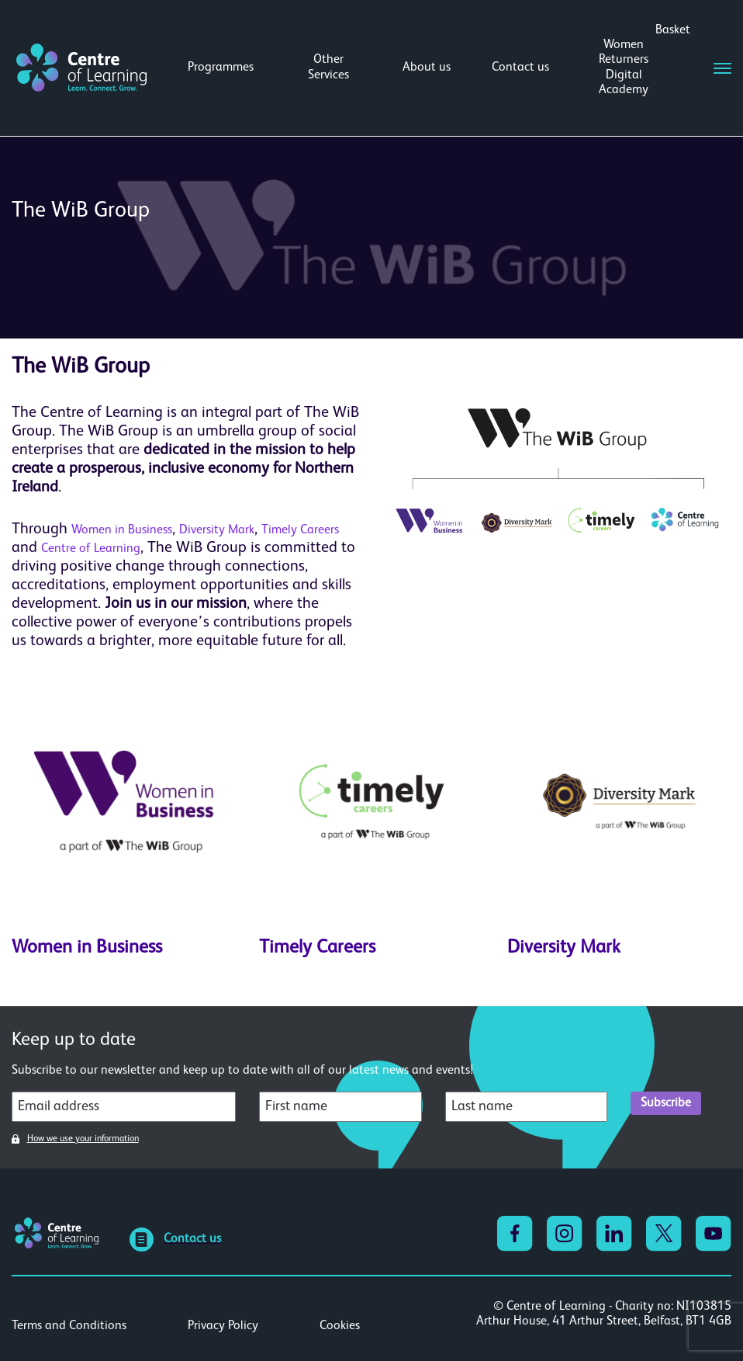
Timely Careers (300, 530)
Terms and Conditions (69, 1326)
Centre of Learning (90, 549)
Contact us (520, 67)
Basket (672, 30)
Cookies (340, 1326)
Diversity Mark (216, 530)
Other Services (328, 67)
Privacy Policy (223, 1326)
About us (427, 67)
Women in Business (121, 530)
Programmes (221, 67)
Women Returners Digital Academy (623, 67)
